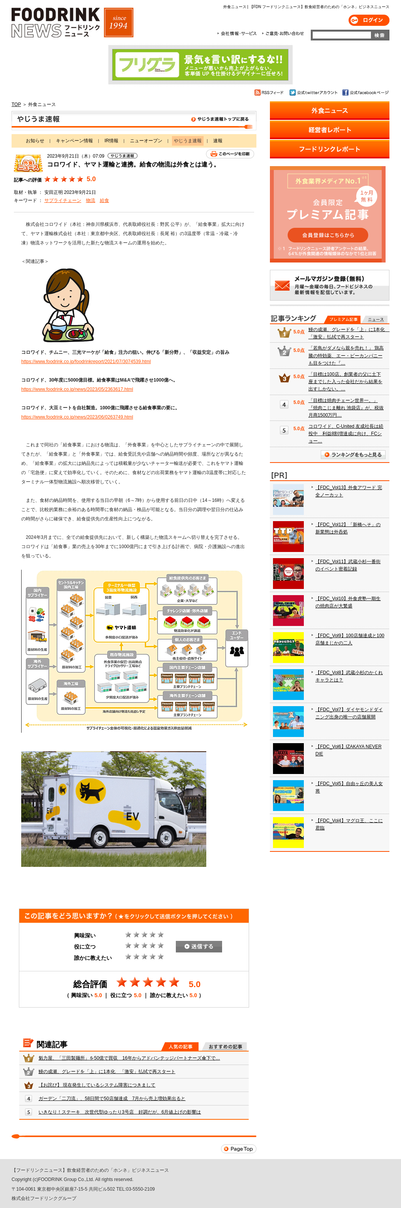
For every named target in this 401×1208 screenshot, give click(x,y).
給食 (104, 200)
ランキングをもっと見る (353, 454)
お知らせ (35, 140)
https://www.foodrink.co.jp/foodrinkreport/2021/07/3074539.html (86, 361)
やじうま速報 (134, 120)
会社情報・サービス (238, 33)
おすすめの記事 (224, 1046)
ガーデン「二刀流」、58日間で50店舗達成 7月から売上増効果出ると (112, 1098)
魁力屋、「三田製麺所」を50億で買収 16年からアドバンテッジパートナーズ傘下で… (129, 1058)
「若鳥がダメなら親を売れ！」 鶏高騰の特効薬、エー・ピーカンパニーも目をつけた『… (346, 355)
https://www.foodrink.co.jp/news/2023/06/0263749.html (77, 417)
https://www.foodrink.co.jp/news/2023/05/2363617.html (77, 389)
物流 (90, 200)
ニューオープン (146, 140)
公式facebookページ (364, 92)
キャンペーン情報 (74, 140)
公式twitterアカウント (314, 92)
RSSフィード (270, 92)
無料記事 (375, 319)
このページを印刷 (230, 154)
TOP (16, 104)
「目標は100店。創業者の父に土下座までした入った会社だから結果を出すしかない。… (345, 382)
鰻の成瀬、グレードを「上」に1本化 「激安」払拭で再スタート (107, 1071)
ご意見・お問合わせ (283, 33)
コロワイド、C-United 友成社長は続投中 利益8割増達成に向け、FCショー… (346, 434)
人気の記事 (180, 1046)
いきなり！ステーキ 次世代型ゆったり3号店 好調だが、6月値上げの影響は (120, 1112)
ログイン (369, 20)
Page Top (238, 1148)
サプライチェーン (62, 200)
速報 (217, 140)
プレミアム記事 (342, 319)
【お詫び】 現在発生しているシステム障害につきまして (97, 1085)
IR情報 (111, 140)
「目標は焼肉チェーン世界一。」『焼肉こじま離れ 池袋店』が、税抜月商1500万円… (346, 408)
